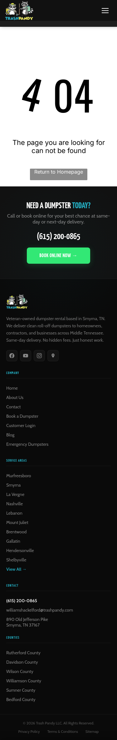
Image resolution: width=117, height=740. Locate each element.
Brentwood (16, 532)
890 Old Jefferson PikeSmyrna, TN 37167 (27, 622)
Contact (13, 407)
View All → (16, 569)
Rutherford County (23, 653)
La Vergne (15, 494)
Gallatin (13, 541)
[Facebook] (11, 355)
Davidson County (22, 662)
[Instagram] (39, 355)
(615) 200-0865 (58, 237)
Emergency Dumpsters (27, 444)
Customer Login (21, 425)
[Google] (53, 355)
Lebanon (14, 513)
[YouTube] (25, 355)
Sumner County (20, 690)
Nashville (14, 504)
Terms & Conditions (62, 731)
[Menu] (105, 10)
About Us (14, 397)
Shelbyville (16, 560)
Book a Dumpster (22, 416)
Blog (10, 435)
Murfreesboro (18, 475)
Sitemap (92, 731)
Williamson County (23, 681)
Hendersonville (20, 550)
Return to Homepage (58, 172)
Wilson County (19, 671)
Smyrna (13, 485)
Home (12, 388)
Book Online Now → (58, 255)
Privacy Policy (29, 731)
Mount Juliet (17, 522)
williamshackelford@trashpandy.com (39, 610)
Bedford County (21, 699)
